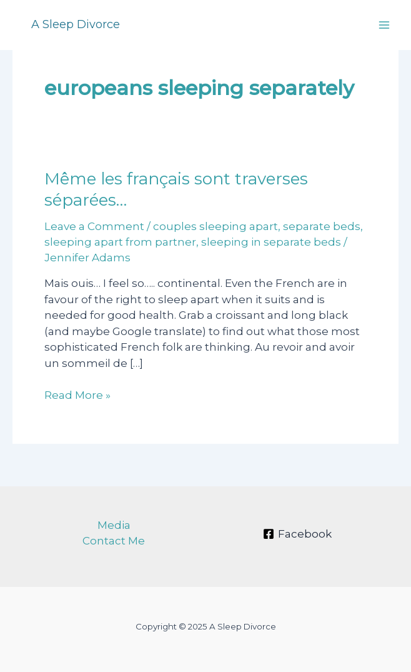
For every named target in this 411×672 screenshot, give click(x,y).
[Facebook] (297, 533)
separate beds (321, 226)
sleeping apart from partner (120, 242)
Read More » (77, 396)
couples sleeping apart (215, 226)
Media (114, 525)
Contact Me (113, 540)
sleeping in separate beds (271, 242)
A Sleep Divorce (75, 24)
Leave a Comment (94, 226)
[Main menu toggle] (384, 25)
